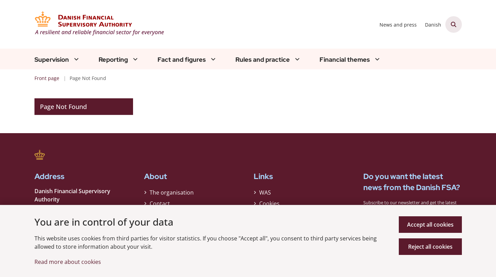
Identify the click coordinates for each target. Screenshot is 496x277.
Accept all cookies (430, 224)
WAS (265, 192)
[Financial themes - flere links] (376, 59)
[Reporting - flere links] (134, 59)
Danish (433, 25)
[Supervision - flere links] (75, 59)
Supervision (51, 60)
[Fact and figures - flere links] (212, 59)
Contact (160, 203)
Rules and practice (262, 60)
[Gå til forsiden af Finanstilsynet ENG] (99, 24)
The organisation (172, 192)
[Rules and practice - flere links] (296, 59)
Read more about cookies (67, 262)
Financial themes (345, 60)
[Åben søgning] (453, 24)
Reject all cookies (430, 246)
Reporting (113, 60)
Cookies (269, 203)
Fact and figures (182, 60)
